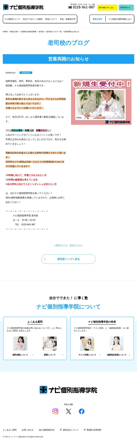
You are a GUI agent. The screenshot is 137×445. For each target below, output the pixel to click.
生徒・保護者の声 (67, 19)
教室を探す (14, 32)
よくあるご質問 (9, 430)
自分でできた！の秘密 (32, 19)
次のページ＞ (76, 245)
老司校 (41, 32)
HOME (5, 32)
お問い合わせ (28, 430)
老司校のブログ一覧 (54, 32)
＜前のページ (61, 245)
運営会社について (71, 430)
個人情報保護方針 (47, 430)
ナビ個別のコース (12, 19)
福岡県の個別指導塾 (28, 32)
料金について (51, 19)
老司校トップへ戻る (68, 259)
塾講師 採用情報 (94, 430)
